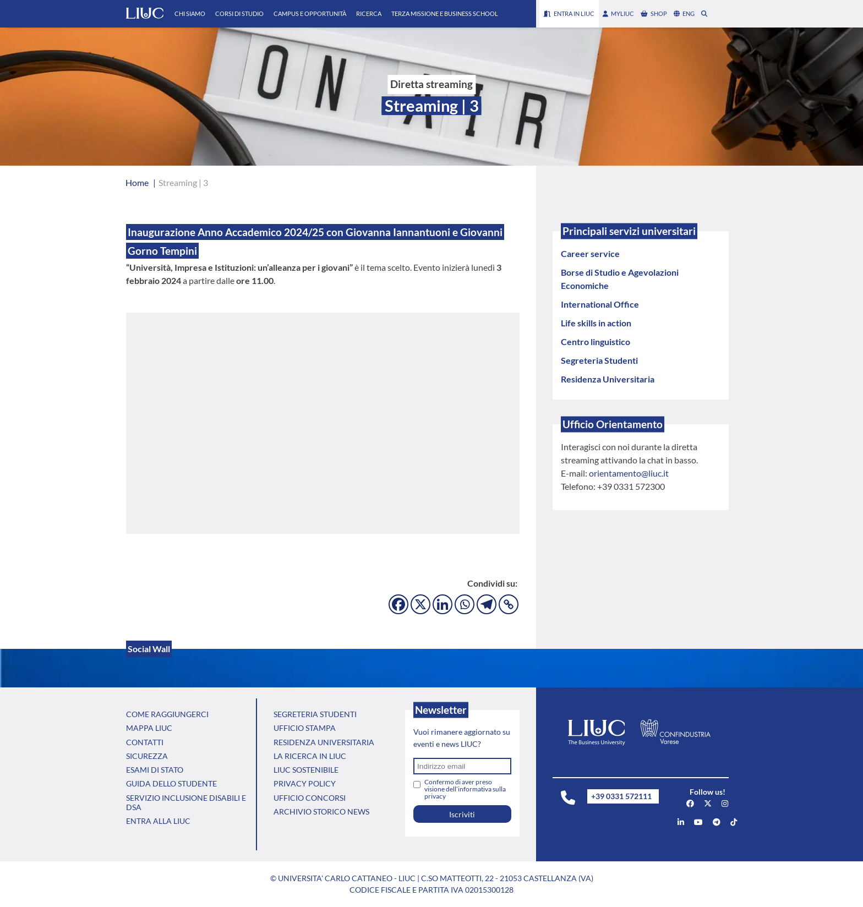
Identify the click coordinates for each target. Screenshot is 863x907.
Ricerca (368, 13)
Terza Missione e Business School (444, 13)
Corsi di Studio (239, 13)
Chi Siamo (189, 13)
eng (684, 13)
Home (137, 182)
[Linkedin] (442, 604)
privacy (435, 796)
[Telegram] (486, 604)
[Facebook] (398, 604)
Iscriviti (462, 814)
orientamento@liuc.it (629, 473)
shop (654, 13)
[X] (420, 604)
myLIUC (618, 13)
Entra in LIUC (569, 13)
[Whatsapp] (464, 604)
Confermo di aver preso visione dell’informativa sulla (465, 789)
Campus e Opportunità (310, 13)
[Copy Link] (508, 604)
